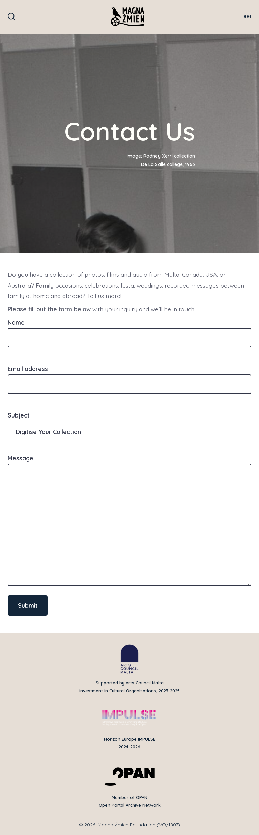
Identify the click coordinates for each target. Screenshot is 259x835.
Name (129, 330)
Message (129, 520)
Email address (129, 376)
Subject (129, 427)
